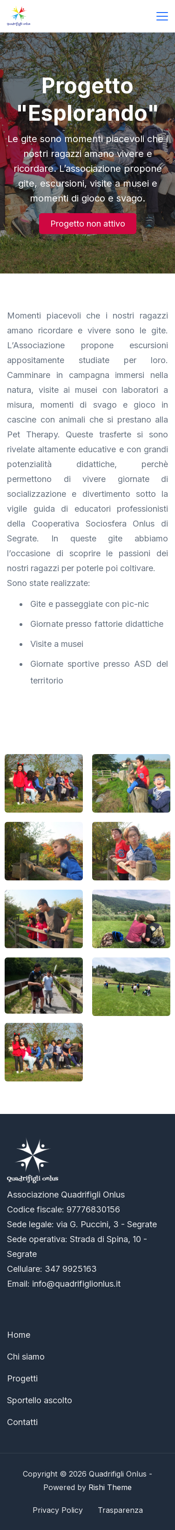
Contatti (22, 1422)
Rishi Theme (110, 1487)
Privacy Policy (58, 1510)
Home (18, 1335)
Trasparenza (120, 1510)
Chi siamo (26, 1356)
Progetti (22, 1378)
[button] (87, 223)
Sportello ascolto (39, 1400)
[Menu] (162, 16)
